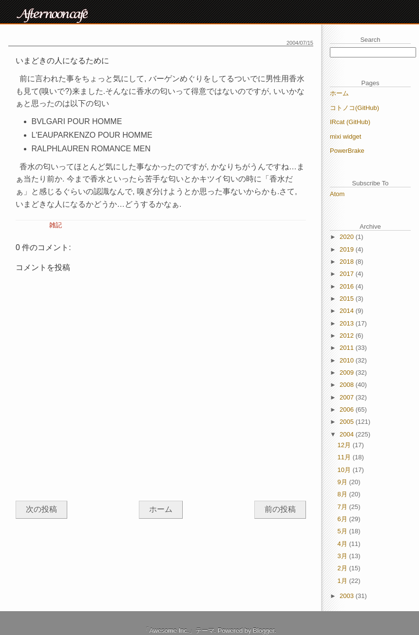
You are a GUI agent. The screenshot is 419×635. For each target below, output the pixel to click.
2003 (348, 595)
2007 (348, 397)
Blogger (263, 630)
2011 (348, 347)
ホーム (160, 509)
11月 (345, 457)
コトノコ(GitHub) (354, 107)
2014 (348, 310)
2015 (348, 298)
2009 (348, 372)
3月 (343, 556)
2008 (348, 384)
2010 (348, 360)
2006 (348, 409)
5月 (343, 531)
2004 (348, 434)
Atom (337, 194)
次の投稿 (41, 509)
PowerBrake (347, 150)
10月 (345, 469)
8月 (343, 494)
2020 (348, 236)
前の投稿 (280, 509)
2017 (348, 273)
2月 (343, 568)
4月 (343, 543)
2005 (348, 421)
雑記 (55, 225)
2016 (348, 286)
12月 (345, 445)
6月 (343, 519)
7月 (343, 506)
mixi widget (345, 136)
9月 (343, 482)
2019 (348, 249)
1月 (343, 580)
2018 (348, 261)
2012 (348, 335)
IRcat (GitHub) (350, 122)
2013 (348, 323)
